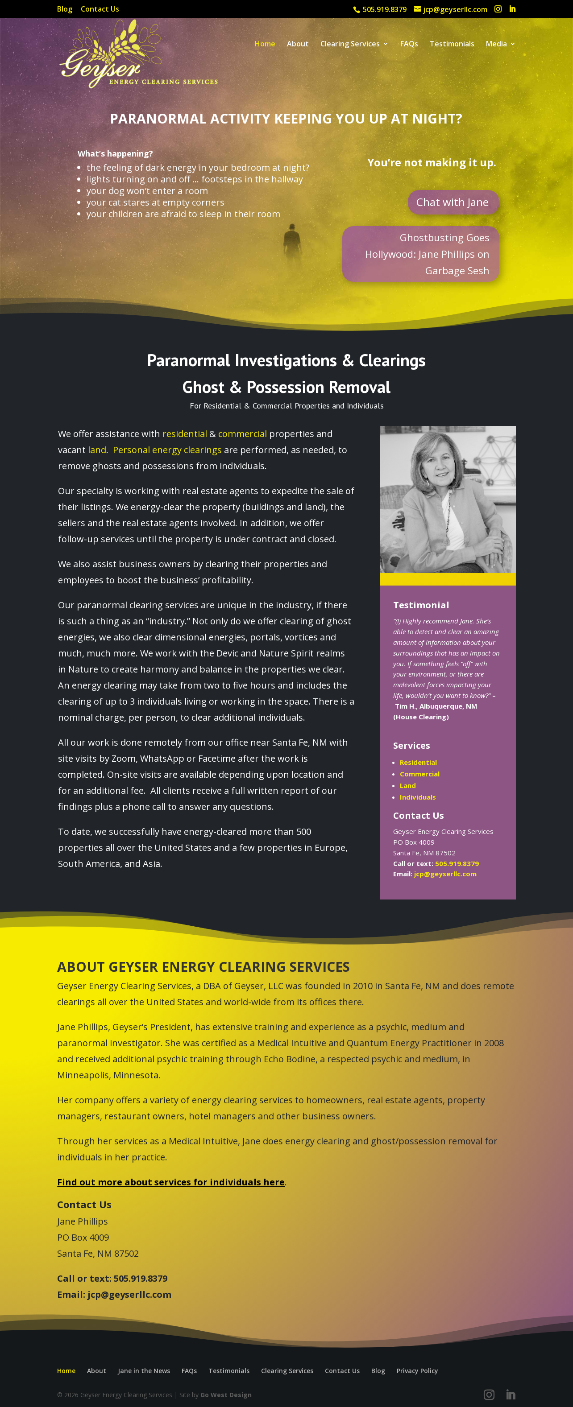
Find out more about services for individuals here (171, 1182)
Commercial (420, 773)
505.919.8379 (457, 863)
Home (265, 45)
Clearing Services (350, 45)
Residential (418, 762)
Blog (64, 9)
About (298, 45)
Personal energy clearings (167, 450)
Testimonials (452, 45)
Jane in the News (144, 1370)
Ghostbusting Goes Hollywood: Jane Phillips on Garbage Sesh (427, 254)
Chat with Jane (452, 201)
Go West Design (226, 1394)
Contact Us (100, 9)
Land (408, 785)
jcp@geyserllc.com (445, 873)
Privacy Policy (417, 1370)
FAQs (409, 45)
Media (496, 45)
